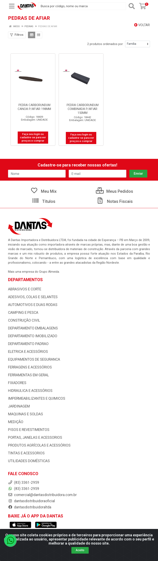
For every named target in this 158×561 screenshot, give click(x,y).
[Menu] (11, 6)
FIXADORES (17, 383)
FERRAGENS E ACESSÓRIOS (30, 367)
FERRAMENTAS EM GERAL (28, 375)
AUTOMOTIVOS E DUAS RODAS (32, 305)
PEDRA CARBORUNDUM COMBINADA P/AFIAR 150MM (83, 109)
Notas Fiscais (114, 201)
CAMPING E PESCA (23, 313)
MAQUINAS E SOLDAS (25, 414)
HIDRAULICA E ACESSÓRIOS (30, 391)
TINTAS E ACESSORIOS (26, 453)
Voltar (142, 25)
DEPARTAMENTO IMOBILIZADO (32, 336)
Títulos (43, 201)
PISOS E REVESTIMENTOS (28, 430)
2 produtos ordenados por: (105, 44)
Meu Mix (43, 191)
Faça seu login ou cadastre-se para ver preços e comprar (33, 137)
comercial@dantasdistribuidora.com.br (42, 495)
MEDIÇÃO (15, 422)
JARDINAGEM (19, 406)
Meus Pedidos (114, 191)
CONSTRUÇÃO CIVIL (24, 320)
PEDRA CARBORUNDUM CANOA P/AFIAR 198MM (34, 107)
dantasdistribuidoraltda (29, 507)
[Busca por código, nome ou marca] (82, 6)
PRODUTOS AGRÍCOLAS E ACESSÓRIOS (39, 445)
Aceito (80, 550)
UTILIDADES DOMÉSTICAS (29, 461)
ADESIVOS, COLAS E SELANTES (33, 297)
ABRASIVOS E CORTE (24, 289)
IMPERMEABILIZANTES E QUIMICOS (36, 398)
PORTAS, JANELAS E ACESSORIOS (35, 437)
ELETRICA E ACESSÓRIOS (28, 352)
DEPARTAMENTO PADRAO (28, 344)
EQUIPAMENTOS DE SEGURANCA (34, 359)
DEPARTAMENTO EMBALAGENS (33, 328)
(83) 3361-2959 (23, 489)
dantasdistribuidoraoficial (31, 501)
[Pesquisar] (131, 6)
